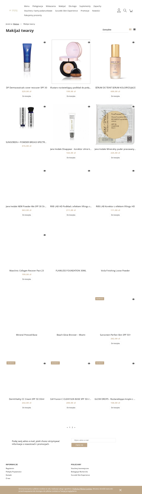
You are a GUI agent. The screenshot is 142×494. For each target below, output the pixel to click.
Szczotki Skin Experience (80, 475)
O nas (8, 478)
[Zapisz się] (79, 445)
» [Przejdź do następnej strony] (74, 427)
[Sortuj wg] (115, 29)
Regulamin (10, 468)
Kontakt (9, 475)
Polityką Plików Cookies (82, 489)
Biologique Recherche (79, 472)
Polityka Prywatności (13, 472)
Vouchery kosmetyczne (80, 468)
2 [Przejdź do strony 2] (72, 427)
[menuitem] (27, 6)
